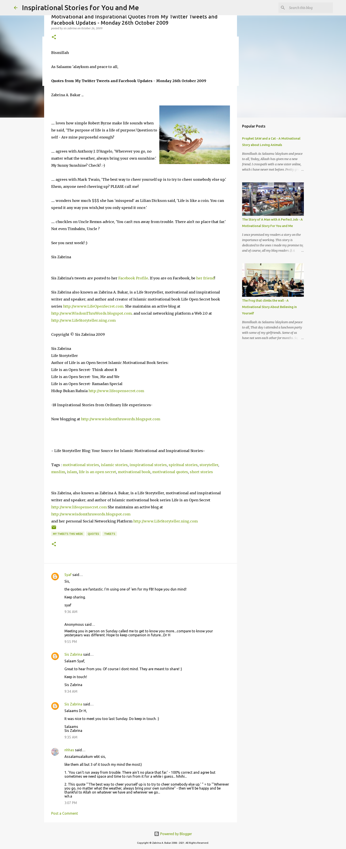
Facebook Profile (133, 278)
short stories (201, 472)
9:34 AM (70, 691)
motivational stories (81, 465)
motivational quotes (170, 472)
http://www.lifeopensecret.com (116, 391)
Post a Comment (64, 813)
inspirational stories (148, 465)
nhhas (69, 750)
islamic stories (114, 465)
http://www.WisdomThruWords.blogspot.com (91, 313)
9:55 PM (70, 642)
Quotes (93, 533)
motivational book (134, 472)
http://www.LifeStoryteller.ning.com (83, 320)
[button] (53, 37)
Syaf (67, 575)
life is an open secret (97, 472)
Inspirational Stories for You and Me (80, 7)
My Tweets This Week (68, 533)
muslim (58, 472)
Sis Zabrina (73, 654)
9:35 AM (70, 737)
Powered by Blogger (173, 834)
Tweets (109, 533)
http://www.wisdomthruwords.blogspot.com (120, 419)
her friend (205, 278)
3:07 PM (70, 803)
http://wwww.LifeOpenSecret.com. (93, 306)
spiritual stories (183, 465)
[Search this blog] (310, 7)
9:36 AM (70, 612)
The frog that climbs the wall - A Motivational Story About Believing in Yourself (269, 307)
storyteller (208, 465)
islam (72, 472)
